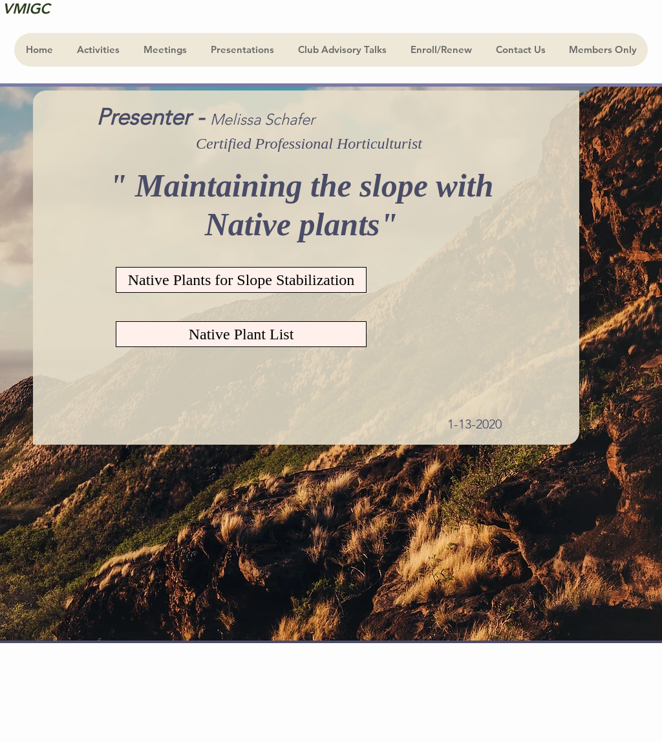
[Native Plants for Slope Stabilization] (241, 280)
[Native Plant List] (241, 334)
